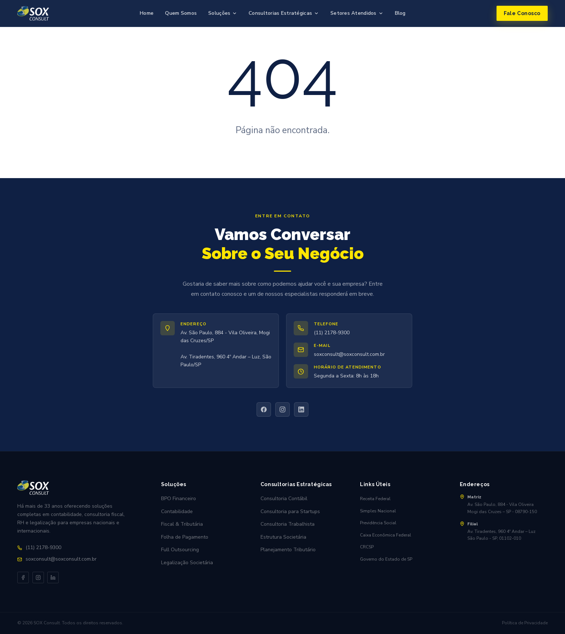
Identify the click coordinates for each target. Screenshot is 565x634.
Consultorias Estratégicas (284, 13)
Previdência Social (378, 523)
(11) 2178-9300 (332, 332)
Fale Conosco (522, 13)
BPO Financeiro (178, 498)
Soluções (222, 13)
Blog (400, 13)
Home (147, 13)
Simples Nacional (378, 511)
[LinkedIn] (301, 409)
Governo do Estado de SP (386, 559)
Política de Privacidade (525, 623)
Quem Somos (181, 13)
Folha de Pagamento (184, 537)
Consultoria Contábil (284, 498)
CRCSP (367, 547)
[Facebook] (264, 409)
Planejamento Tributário (288, 549)
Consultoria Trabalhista (288, 524)
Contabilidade (177, 511)
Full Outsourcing (180, 549)
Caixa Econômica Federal (385, 535)
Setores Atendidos (356, 13)
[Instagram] (282, 409)
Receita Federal (375, 499)
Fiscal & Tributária (182, 524)
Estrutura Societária (283, 537)
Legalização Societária (187, 562)
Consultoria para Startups (290, 511)
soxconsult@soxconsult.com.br (349, 354)
